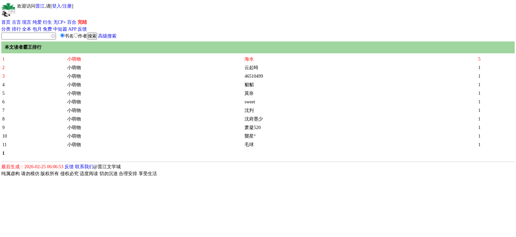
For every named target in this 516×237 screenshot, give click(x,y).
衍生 (47, 22)
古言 (16, 22)
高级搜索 (107, 36)
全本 (26, 29)
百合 (71, 22)
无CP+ (59, 22)
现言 (26, 22)
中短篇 (60, 29)
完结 (82, 22)
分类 (6, 29)
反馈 (82, 29)
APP (72, 29)
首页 (6, 22)
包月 (37, 29)
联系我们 (84, 166)
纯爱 (37, 22)
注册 (67, 6)
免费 (47, 29)
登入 (56, 6)
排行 (16, 29)
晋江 (40, 6)
